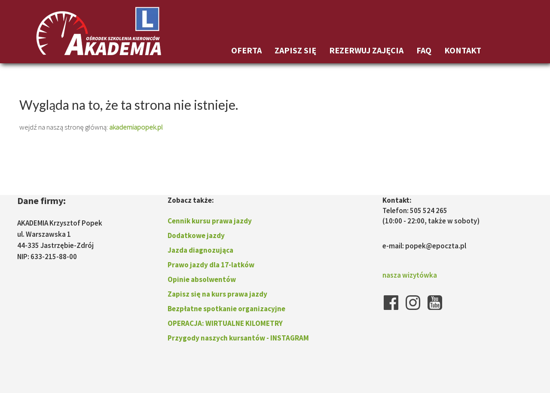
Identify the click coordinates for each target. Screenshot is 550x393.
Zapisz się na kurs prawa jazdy (217, 294)
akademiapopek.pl (136, 127)
